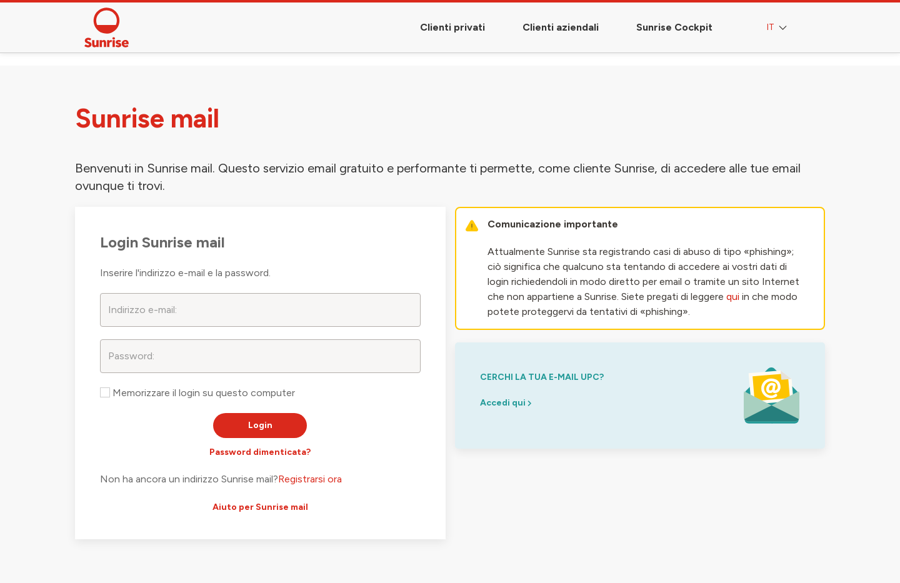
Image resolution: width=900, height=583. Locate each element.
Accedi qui (505, 402)
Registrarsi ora (310, 479)
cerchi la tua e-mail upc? (542, 377)
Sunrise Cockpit (674, 27)
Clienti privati (452, 27)
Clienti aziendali (560, 27)
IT (778, 27)
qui (732, 296)
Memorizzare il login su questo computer (197, 393)
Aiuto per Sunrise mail (260, 507)
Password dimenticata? (260, 452)
